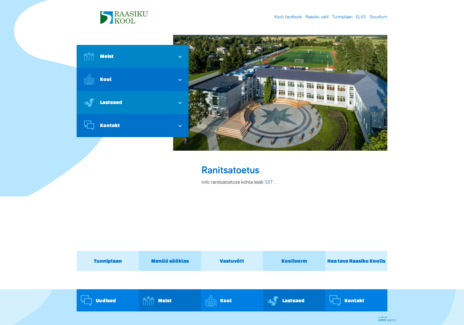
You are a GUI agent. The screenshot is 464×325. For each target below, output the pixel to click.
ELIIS (361, 16)
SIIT (269, 182)
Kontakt (102, 126)
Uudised (98, 300)
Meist (99, 56)
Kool (98, 79)
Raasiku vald (316, 16)
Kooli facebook (288, 16)
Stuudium (378, 16)
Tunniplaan (342, 16)
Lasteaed (103, 103)
